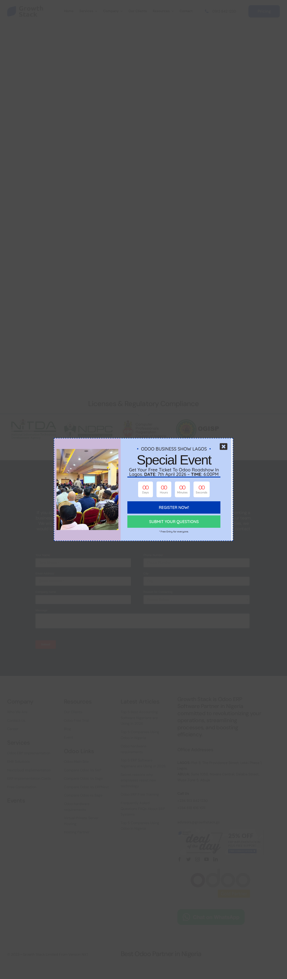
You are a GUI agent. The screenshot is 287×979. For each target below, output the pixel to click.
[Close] (223, 446)
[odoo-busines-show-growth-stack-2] (87, 451)
